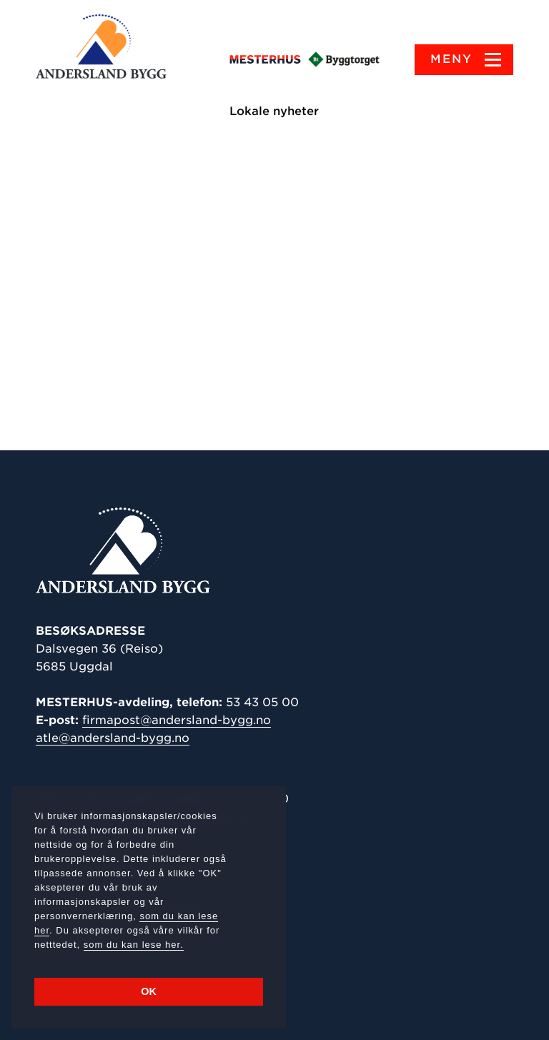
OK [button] (149, 991)
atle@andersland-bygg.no (112, 738)
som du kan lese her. (134, 944)
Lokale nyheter (275, 111)
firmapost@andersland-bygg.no (176, 720)
